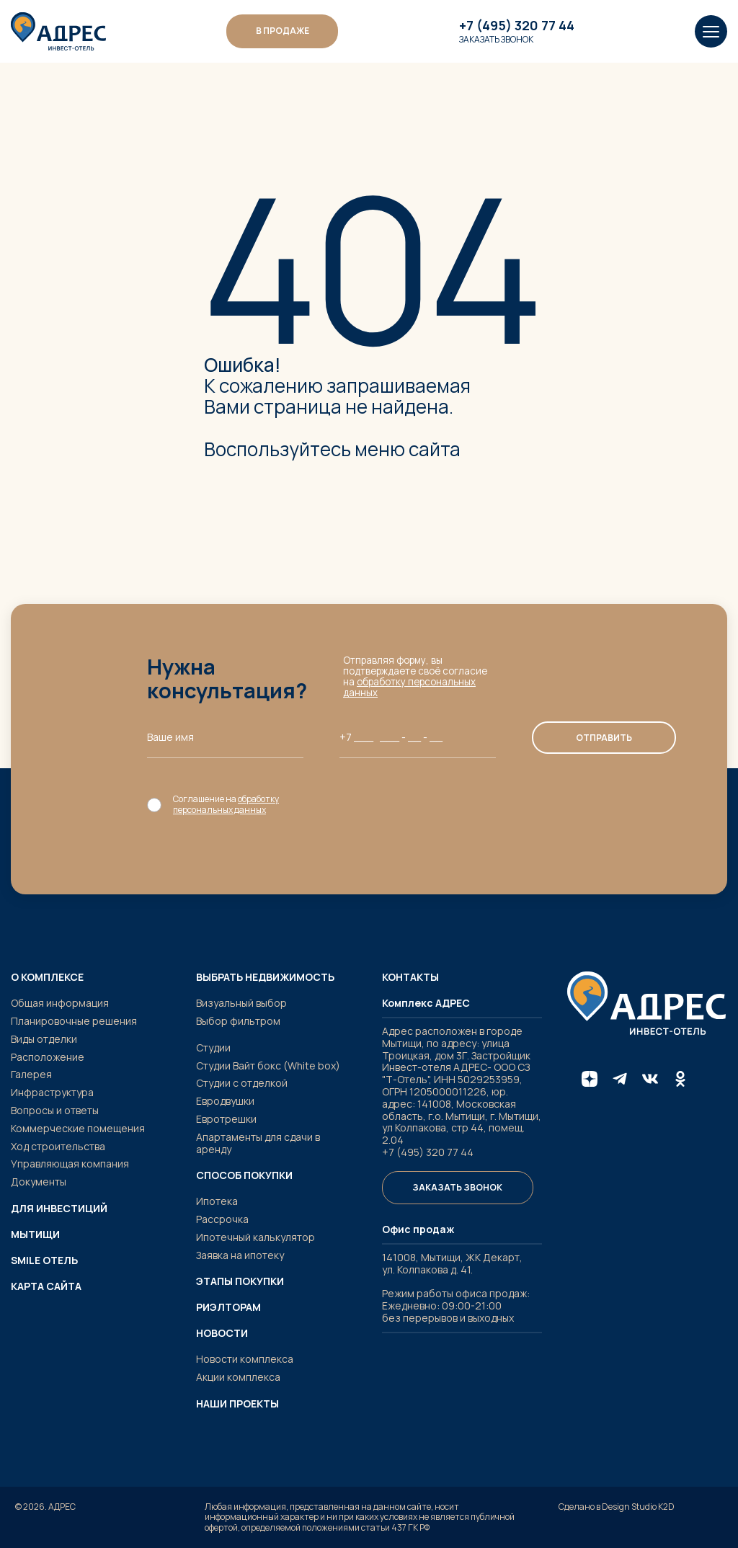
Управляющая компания (70, 1163)
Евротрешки (226, 1119)
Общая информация (60, 1003)
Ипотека (217, 1201)
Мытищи (35, 1234)
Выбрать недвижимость (265, 977)
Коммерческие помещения (78, 1128)
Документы (38, 1181)
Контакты (410, 977)
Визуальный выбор (241, 1003)
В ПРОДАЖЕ (282, 31)
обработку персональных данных (409, 687)
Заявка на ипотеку (240, 1255)
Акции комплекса (238, 1377)
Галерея (31, 1074)
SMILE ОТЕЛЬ (44, 1260)
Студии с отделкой (242, 1083)
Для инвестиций (59, 1208)
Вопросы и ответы (55, 1110)
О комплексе (47, 977)
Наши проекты (237, 1404)
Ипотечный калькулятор (255, 1237)
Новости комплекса (244, 1359)
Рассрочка (222, 1219)
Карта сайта (46, 1286)
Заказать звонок (496, 40)
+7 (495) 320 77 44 (516, 26)
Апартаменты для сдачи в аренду (258, 1143)
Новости (222, 1333)
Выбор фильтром (238, 1021)
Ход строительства (58, 1146)
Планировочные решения (74, 1021)
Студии (213, 1047)
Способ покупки (244, 1175)
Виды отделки (44, 1039)
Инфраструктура (52, 1092)
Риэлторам (228, 1307)
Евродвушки (225, 1101)
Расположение (47, 1057)
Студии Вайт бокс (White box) (268, 1065)
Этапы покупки (240, 1281)
